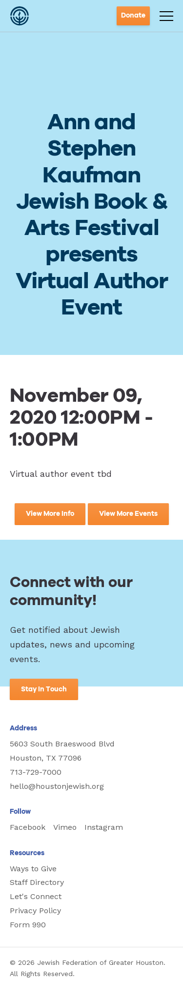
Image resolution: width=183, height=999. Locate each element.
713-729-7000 (35, 772)
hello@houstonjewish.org (57, 786)
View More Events (128, 513)
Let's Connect (35, 896)
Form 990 (28, 924)
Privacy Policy (35, 910)
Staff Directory (37, 882)
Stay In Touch (44, 689)
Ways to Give (33, 868)
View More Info (50, 513)
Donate (133, 15)
